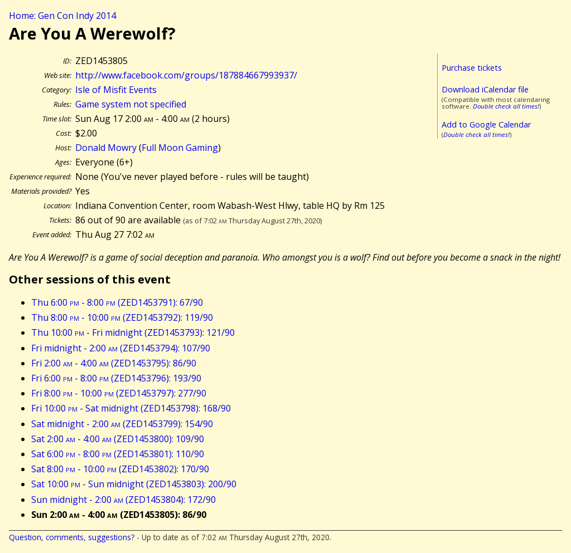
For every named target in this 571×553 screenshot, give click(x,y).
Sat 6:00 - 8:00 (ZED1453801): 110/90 (117, 454)
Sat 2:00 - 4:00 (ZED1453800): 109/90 (117, 439)
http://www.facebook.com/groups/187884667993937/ (186, 75)
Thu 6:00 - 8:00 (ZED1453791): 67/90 (117, 302)
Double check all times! (506, 106)
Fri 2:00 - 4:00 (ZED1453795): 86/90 (113, 363)
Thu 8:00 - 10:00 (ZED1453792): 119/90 (122, 317)
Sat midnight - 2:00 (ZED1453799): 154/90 (122, 424)
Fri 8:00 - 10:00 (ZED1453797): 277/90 (118, 393)
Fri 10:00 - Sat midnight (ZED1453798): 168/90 (131, 408)
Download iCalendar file (485, 89)
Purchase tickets (472, 67)
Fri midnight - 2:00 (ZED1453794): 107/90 (120, 348)
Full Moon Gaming (180, 147)
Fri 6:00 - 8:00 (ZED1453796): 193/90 (116, 378)
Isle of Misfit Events (116, 90)
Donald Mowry (106, 147)
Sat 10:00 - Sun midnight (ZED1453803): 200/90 (133, 484)
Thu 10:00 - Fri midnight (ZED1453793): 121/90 (133, 332)
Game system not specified (130, 104)
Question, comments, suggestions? (71, 537)
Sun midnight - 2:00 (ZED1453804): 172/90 (123, 499)
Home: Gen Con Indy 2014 (62, 15)
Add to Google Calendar (486, 124)
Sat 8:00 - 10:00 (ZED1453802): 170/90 (120, 469)
